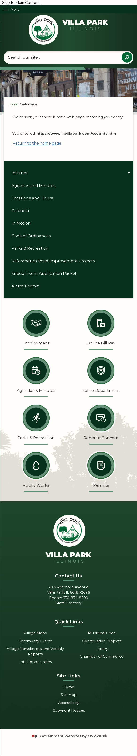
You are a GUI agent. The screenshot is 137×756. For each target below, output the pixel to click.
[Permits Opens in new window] (101, 471)
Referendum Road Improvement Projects (53, 261)
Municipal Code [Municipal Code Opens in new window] (102, 633)
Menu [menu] (15, 9)
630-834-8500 (75, 598)
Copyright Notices (68, 710)
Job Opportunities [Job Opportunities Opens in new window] (35, 662)
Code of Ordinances (31, 235)
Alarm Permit (25, 286)
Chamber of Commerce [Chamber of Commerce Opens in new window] (102, 656)
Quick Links (68, 622)
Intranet (20, 173)
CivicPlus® (97, 736)
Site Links (68, 676)
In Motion (21, 223)
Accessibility (68, 702)
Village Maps (35, 633)
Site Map (69, 694)
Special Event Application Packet (44, 273)
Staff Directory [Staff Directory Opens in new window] (68, 603)
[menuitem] (68, 173)
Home (13, 104)
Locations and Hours (32, 198)
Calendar (21, 210)
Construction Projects (101, 641)
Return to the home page (36, 143)
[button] (127, 57)
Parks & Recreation (30, 248)
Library (102, 648)
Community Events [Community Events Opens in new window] (35, 641)
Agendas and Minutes (33, 185)
